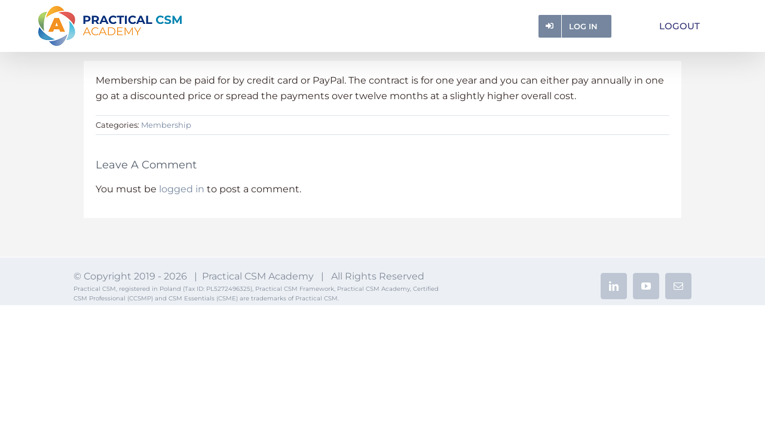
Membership (166, 125)
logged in (181, 189)
